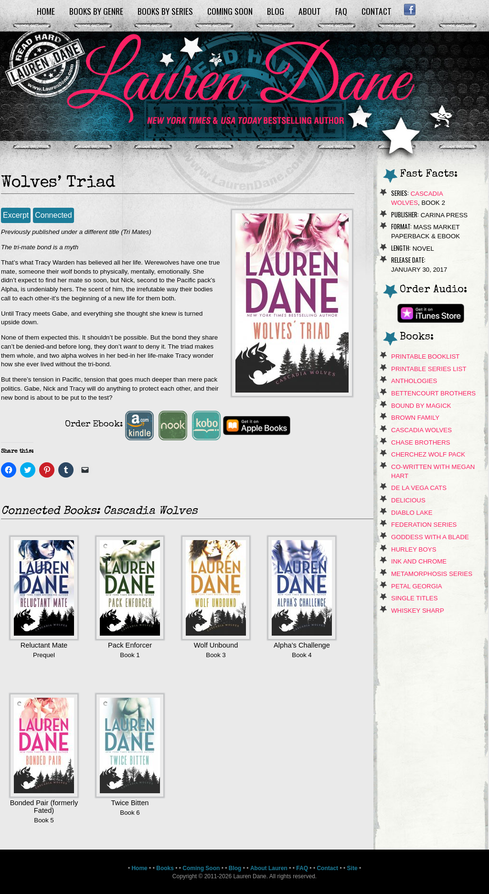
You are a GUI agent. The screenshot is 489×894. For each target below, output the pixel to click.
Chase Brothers (420, 442)
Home (46, 11)
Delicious (408, 500)
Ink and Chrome (418, 561)
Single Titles (414, 598)
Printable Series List (429, 368)
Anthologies (414, 380)
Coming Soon (230, 11)
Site (352, 868)
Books (165, 868)
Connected (53, 215)
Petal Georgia (416, 586)
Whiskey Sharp (417, 610)
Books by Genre (96, 11)
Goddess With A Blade (430, 537)
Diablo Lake (412, 512)
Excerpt (16, 215)
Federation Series (424, 524)
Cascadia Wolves (421, 430)
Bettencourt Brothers (433, 393)
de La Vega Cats (418, 487)
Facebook (409, 9)
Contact (376, 11)
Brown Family (415, 417)
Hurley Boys (413, 549)
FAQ (341, 11)
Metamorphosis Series (431, 573)
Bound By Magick (421, 405)
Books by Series (165, 11)
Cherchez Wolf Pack (428, 454)
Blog (275, 11)
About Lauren (268, 868)
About (309, 11)
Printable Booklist (425, 356)
